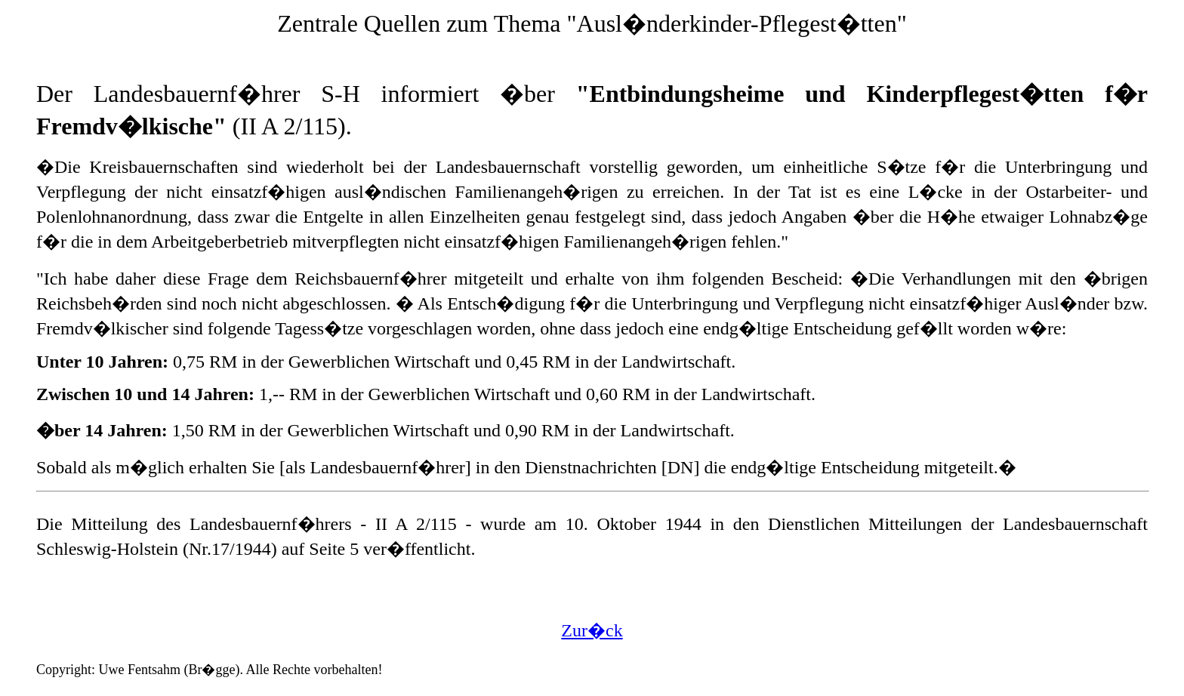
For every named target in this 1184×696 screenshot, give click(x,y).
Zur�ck (591, 630)
